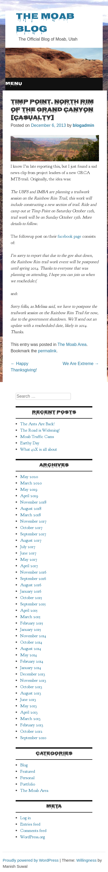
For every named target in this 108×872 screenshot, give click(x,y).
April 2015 (28, 610)
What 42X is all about (38, 449)
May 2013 (28, 706)
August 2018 (30, 508)
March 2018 (30, 515)
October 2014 (31, 642)
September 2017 (33, 534)
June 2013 (28, 699)
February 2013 (31, 725)
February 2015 (31, 623)
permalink (47, 351)
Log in (25, 818)
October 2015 (31, 597)
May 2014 (28, 655)
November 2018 (33, 502)
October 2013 (31, 686)
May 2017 (28, 559)
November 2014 (33, 636)
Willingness (86, 860)
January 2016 (30, 591)
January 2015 (30, 629)
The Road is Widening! (40, 430)
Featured (27, 771)
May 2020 (29, 476)
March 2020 (31, 483)
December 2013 (32, 674)
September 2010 (33, 737)
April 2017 (29, 566)
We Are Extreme (81, 363)
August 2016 (30, 585)
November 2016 (33, 572)
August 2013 (30, 693)
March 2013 (30, 718)
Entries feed (30, 824)
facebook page (69, 236)
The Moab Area (72, 344)
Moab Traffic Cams (37, 436)
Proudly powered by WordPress (31, 860)
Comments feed (33, 830)
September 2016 (33, 578)
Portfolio (27, 784)
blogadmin (83, 125)
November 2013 (33, 680)
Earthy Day (29, 443)
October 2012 (31, 731)
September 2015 (33, 604)
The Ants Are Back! (37, 424)
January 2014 (30, 667)
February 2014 (31, 661)
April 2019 (29, 495)
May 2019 (28, 489)
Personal (27, 777)
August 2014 (30, 648)
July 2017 (27, 546)
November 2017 (33, 521)
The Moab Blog (45, 23)
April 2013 (28, 712)
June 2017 (28, 553)
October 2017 (31, 527)
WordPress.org (32, 837)
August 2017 (30, 540)
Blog (24, 765)
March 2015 (30, 616)
